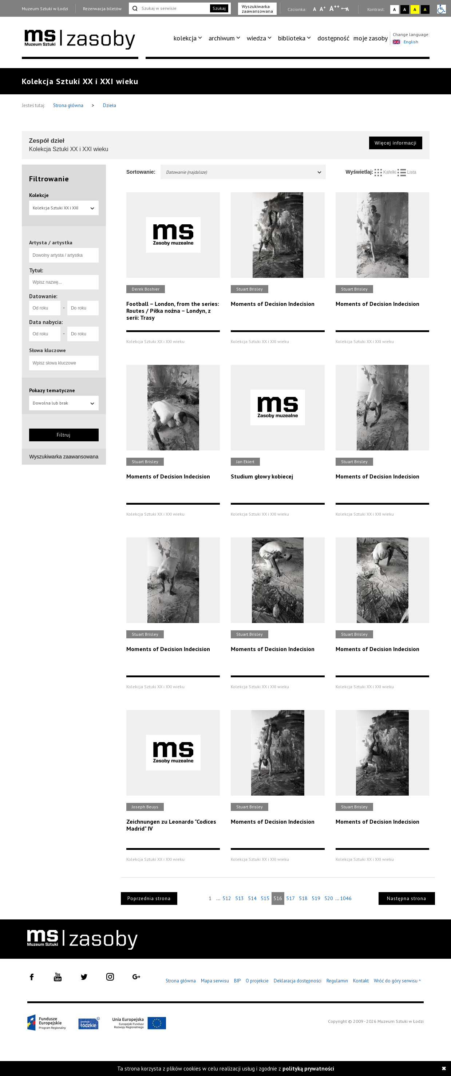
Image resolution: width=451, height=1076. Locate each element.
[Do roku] (83, 308)
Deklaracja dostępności (297, 981)
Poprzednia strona (149, 898)
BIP (237, 981)
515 (265, 898)
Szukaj (219, 8)
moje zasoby (370, 38)
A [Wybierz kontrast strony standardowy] (394, 9)
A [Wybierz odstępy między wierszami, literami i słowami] (348, 9)
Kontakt (361, 981)
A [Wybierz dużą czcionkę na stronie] (334, 8)
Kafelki (386, 172)
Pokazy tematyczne (52, 390)
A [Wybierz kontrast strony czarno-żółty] (425, 9)
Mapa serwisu (215, 981)
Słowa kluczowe (47, 350)
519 (316, 898)
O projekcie (257, 981)
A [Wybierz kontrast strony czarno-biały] (404, 9)
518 (303, 898)
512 (226, 898)
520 (328, 898)
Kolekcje (39, 195)
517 (290, 898)
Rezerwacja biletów (102, 8)
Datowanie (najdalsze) (244, 172)
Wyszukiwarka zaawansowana (257, 9)
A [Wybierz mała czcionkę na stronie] (314, 9)
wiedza (256, 38)
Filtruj (64, 435)
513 (239, 898)
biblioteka (291, 38)
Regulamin (337, 981)
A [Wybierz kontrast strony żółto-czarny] (415, 9)
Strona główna (68, 105)
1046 (346, 898)
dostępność (333, 38)
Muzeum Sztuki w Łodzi (45, 8)
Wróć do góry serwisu (397, 981)
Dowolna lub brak (64, 403)
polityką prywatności (308, 1068)
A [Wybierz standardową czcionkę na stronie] (323, 8)
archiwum (222, 38)
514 (252, 898)
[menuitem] (189, 38)
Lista (406, 172)
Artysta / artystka (50, 242)
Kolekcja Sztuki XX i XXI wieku (64, 210)
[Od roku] (44, 308)
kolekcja (185, 38)
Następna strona (406, 898)
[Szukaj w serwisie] (169, 8)
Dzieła (109, 105)
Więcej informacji (395, 143)
